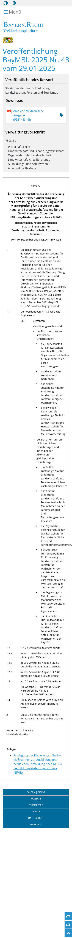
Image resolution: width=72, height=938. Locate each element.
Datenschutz (36, 818)
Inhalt (36, 811)
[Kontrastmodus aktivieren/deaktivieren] (6, 3)
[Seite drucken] (68, 925)
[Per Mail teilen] (68, 916)
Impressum (36, 824)
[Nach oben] (68, 933)
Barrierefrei (36, 805)
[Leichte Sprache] (14, 3)
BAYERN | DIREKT (36, 792)
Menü (13, 12)
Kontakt (36, 798)
